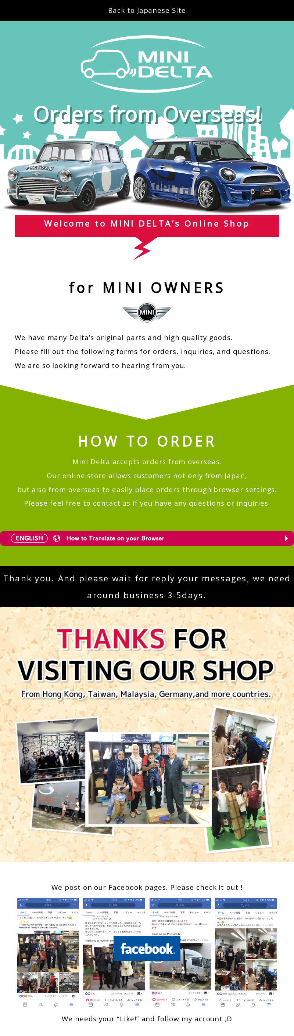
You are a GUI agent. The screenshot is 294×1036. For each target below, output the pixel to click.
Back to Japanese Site (147, 10)
